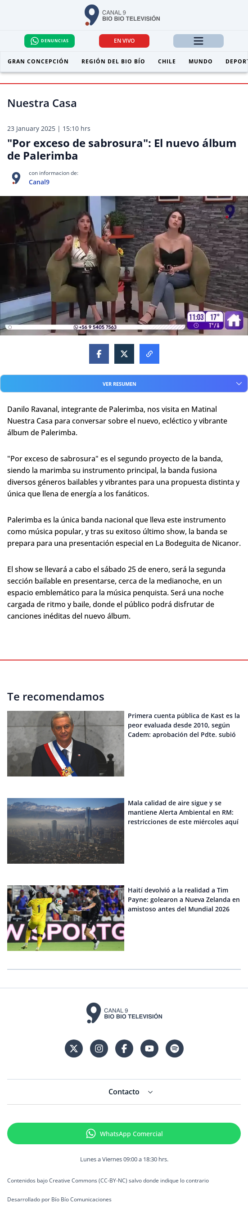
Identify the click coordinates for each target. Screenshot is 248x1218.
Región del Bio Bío (113, 61)
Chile (167, 61)
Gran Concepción (38, 61)
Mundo (201, 61)
